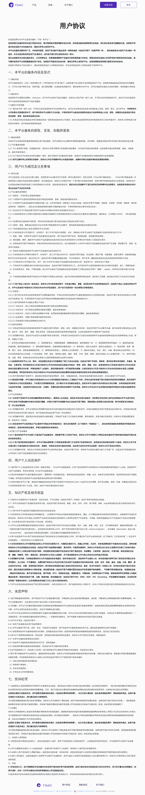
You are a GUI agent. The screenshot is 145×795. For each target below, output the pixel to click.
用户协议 (66, 785)
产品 (34, 4)
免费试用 (108, 5)
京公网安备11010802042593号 (84, 791)
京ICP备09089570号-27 (64, 791)
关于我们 (68, 4)
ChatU (44, 785)
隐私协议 (83, 785)
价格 (50, 4)
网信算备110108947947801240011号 (44, 791)
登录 (128, 5)
